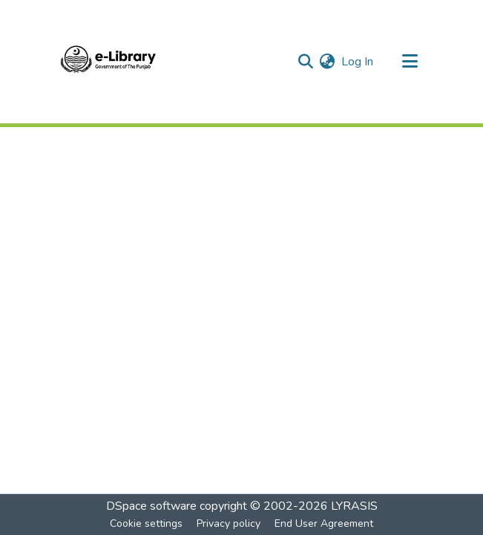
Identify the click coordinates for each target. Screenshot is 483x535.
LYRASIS (354, 506)
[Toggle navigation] (410, 62)
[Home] (108, 61)
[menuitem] (327, 62)
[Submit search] (306, 62)
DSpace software (151, 506)
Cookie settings (146, 523)
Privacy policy (228, 523)
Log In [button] (358, 62)
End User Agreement (324, 523)
